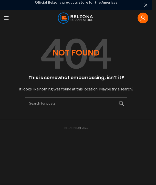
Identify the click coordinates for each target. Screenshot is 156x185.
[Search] (76, 103)
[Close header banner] (145, 5)
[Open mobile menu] (6, 18)
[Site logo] (76, 17)
